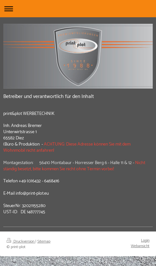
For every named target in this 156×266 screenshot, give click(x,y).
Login (145, 240)
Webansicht (140, 246)
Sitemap (43, 241)
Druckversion (21, 241)
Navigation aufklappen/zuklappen (78, 9)
